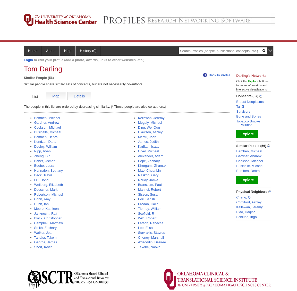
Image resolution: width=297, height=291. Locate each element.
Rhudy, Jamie (148, 180)
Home (33, 51)
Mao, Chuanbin (149, 170)
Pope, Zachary (149, 161)
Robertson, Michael (48, 194)
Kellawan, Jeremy (151, 118)
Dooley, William (45, 146)
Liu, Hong (41, 180)
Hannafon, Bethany (48, 170)
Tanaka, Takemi (45, 237)
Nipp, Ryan (42, 151)
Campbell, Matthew (48, 223)
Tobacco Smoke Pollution (248, 123)
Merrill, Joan (147, 137)
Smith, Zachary (45, 228)
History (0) (88, 51)
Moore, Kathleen (46, 209)
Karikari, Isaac (148, 146)
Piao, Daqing (245, 212)
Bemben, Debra (46, 137)
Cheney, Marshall (151, 237)
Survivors (243, 111)
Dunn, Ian (41, 204)
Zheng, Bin (42, 156)
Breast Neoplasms (250, 102)
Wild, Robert (147, 218)
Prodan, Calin (148, 204)
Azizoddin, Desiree (152, 242)
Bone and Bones (248, 116)
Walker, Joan (44, 233)
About (51, 51)
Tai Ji (240, 107)
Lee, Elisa (145, 228)
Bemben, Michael (47, 118)
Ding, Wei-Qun (149, 127)
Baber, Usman (44, 161)
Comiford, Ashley (248, 202)
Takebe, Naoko (149, 247)
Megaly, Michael (150, 122)
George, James (45, 242)
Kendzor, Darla (45, 142)
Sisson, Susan (148, 194)
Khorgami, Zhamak (152, 166)
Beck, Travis (43, 175)
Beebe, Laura (44, 166)
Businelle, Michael (47, 132)
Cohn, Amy (42, 199)
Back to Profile (216, 75)
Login (28, 60)
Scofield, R (146, 213)
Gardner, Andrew (47, 122)
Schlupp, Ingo (246, 217)
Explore (247, 134)
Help (67, 51)
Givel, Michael (148, 151)
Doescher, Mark (46, 190)
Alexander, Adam (150, 156)
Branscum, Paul (150, 185)
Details (79, 96)
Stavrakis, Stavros (151, 233)
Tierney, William (150, 209)
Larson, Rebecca (150, 223)
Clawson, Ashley (150, 132)
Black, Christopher (48, 218)
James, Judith (148, 142)
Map (55, 96)
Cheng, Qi (243, 197)
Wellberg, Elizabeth (48, 185)
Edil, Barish (146, 199)
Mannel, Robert (149, 190)
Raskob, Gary (148, 175)
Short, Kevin (43, 247)
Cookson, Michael (47, 127)
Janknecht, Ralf (45, 213)
